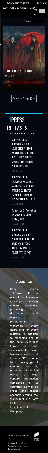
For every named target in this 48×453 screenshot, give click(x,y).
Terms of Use (24, 435)
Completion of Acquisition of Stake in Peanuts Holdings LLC (24, 214)
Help (9, 438)
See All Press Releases (24, 133)
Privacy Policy (13, 435)
